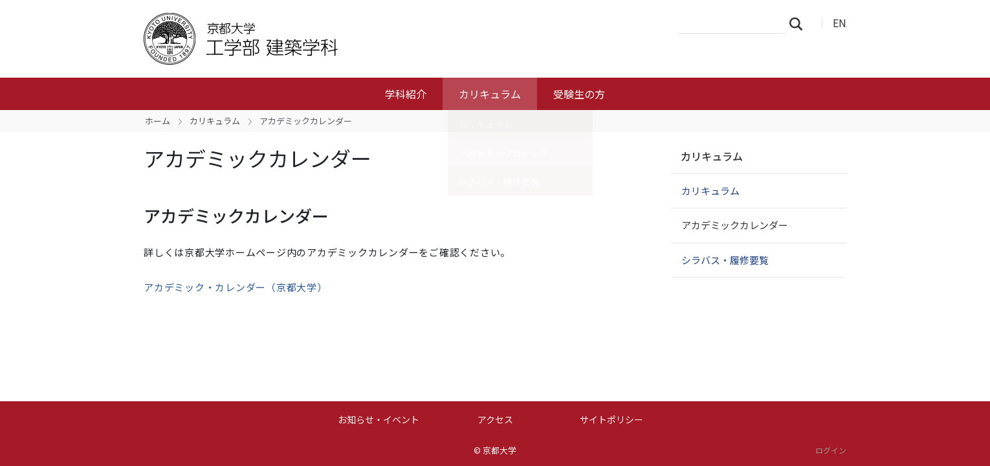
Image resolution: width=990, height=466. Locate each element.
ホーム (157, 121)
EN (839, 22)
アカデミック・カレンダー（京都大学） (235, 287)
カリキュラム (490, 94)
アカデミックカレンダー (734, 225)
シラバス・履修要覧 (725, 260)
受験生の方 (579, 94)
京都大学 (499, 450)
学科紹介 (405, 94)
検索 (799, 23)
